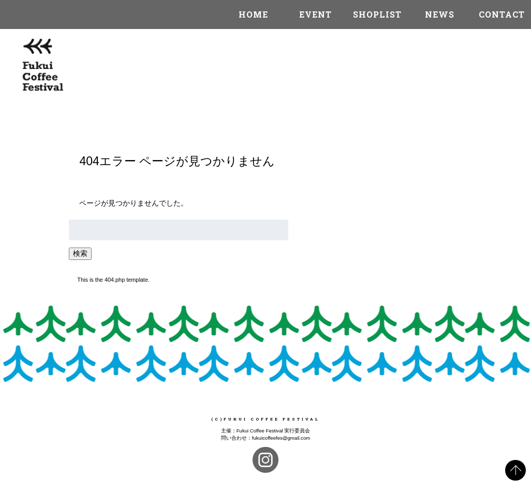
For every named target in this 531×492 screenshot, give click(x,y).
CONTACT (502, 14)
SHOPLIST (377, 14)
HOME (253, 14)
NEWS (439, 14)
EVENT (315, 14)
